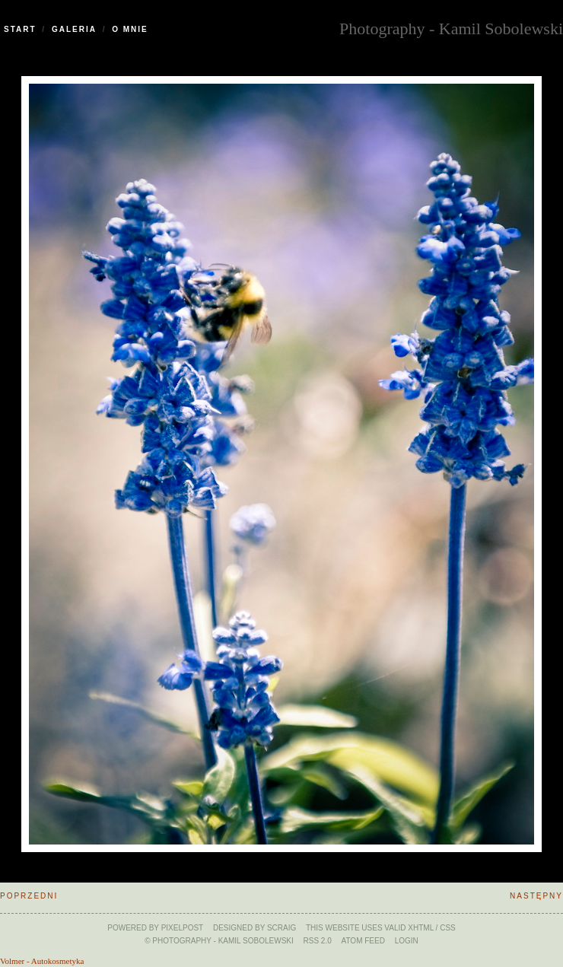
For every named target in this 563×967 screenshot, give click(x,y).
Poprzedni (29, 896)
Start (20, 29)
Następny (536, 896)
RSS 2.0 (318, 941)
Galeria (74, 29)
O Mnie (130, 29)
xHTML (421, 928)
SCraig (281, 928)
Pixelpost (182, 928)
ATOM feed (363, 941)
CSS (448, 928)
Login (406, 941)
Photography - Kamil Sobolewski (451, 27)
